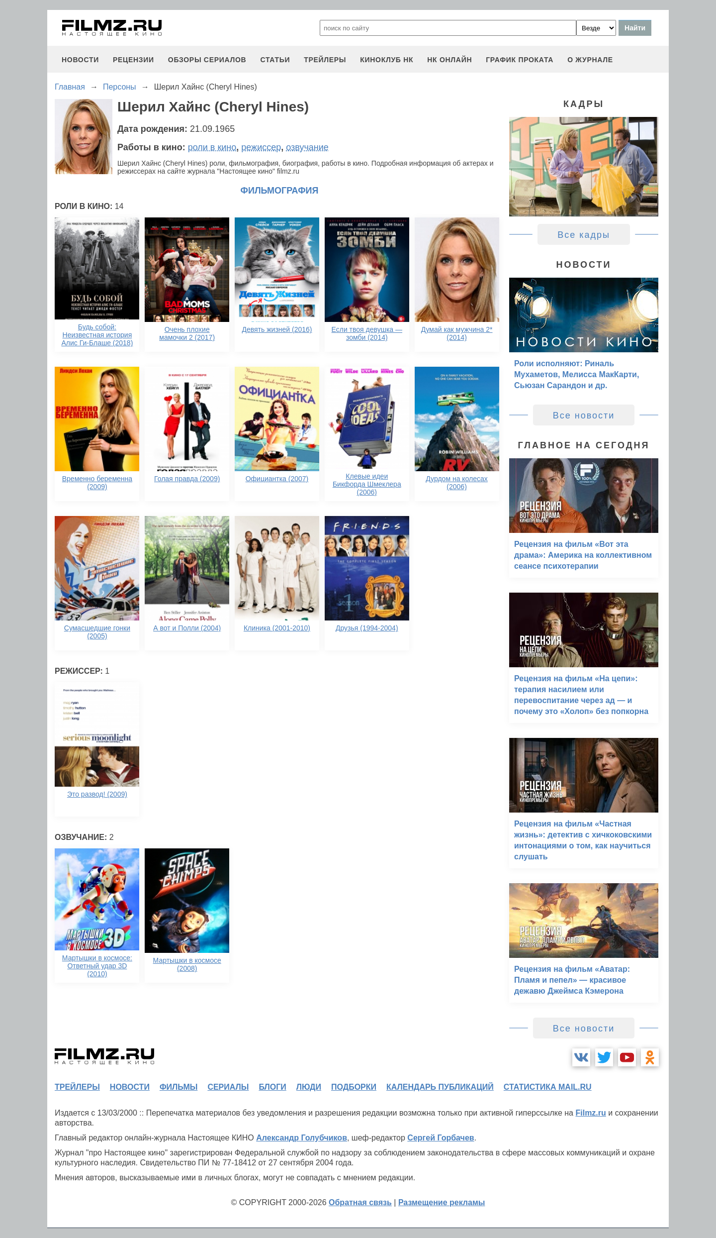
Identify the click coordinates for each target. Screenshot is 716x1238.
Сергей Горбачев (440, 1138)
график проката (519, 60)
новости (80, 60)
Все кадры (583, 235)
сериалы (228, 1087)
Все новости (584, 415)
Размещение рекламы (441, 1202)
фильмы (178, 1087)
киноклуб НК (386, 60)
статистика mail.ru (548, 1087)
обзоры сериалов (207, 60)
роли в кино (212, 147)
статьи (275, 60)
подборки (353, 1087)
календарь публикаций (440, 1087)
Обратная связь (360, 1202)
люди (308, 1087)
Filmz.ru (590, 1113)
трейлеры (325, 60)
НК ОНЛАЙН (449, 60)
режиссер (261, 147)
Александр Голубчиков (301, 1138)
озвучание (307, 147)
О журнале (590, 60)
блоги (272, 1087)
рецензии (133, 60)
